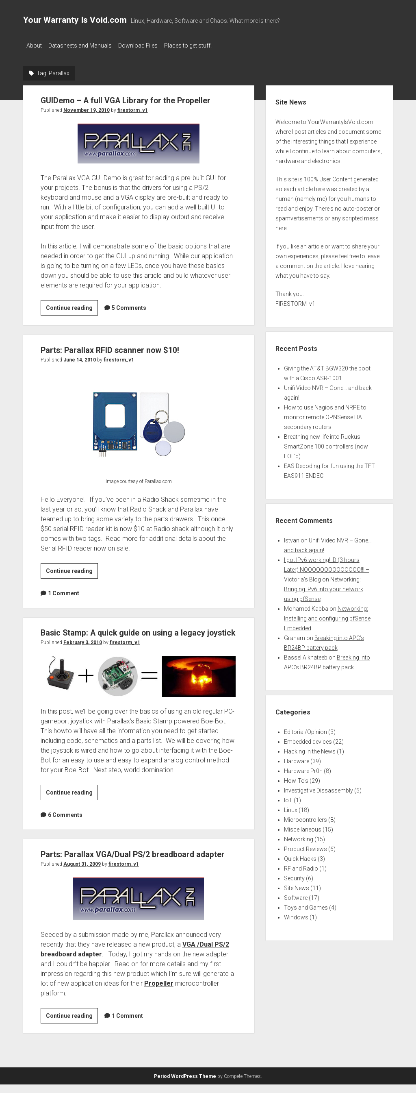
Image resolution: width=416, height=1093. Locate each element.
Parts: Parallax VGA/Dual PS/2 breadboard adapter (138, 863)
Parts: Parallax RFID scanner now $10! (113, 348)
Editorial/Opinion (305, 729)
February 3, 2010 (82, 651)
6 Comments (65, 824)
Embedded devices (308, 739)
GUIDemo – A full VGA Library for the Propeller (131, 98)
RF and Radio (301, 866)
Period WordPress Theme (185, 1085)
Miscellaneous (302, 827)
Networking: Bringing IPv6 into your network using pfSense (323, 587)
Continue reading (72, 306)
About (34, 45)
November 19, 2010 (86, 108)
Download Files (146, 45)
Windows (296, 915)
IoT (288, 798)
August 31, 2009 (82, 873)
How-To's (296, 778)
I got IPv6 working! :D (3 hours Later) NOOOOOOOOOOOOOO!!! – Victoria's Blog (326, 567)
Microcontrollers (305, 817)
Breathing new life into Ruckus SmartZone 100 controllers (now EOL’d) (326, 444)
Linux (290, 807)
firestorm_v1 (132, 108)
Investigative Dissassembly (318, 788)
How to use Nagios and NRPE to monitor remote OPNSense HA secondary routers (325, 415)
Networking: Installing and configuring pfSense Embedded (327, 616)
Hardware (296, 759)
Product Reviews (305, 846)
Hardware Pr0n (303, 768)
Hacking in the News (310, 749)
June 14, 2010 (79, 357)
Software (296, 895)
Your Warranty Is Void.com (75, 20)
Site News (296, 885)
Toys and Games (306, 905)
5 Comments (129, 305)
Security (294, 876)
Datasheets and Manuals (84, 45)
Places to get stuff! (200, 45)
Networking (298, 837)
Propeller (158, 992)
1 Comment (63, 591)
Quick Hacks (300, 856)
